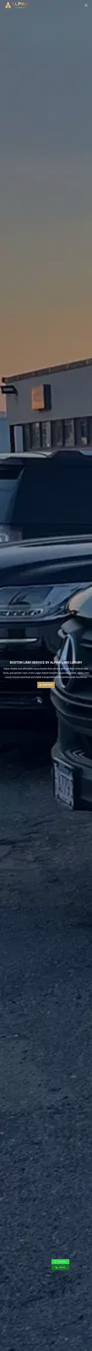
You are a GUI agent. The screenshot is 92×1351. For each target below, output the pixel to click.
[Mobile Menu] (86, 5)
